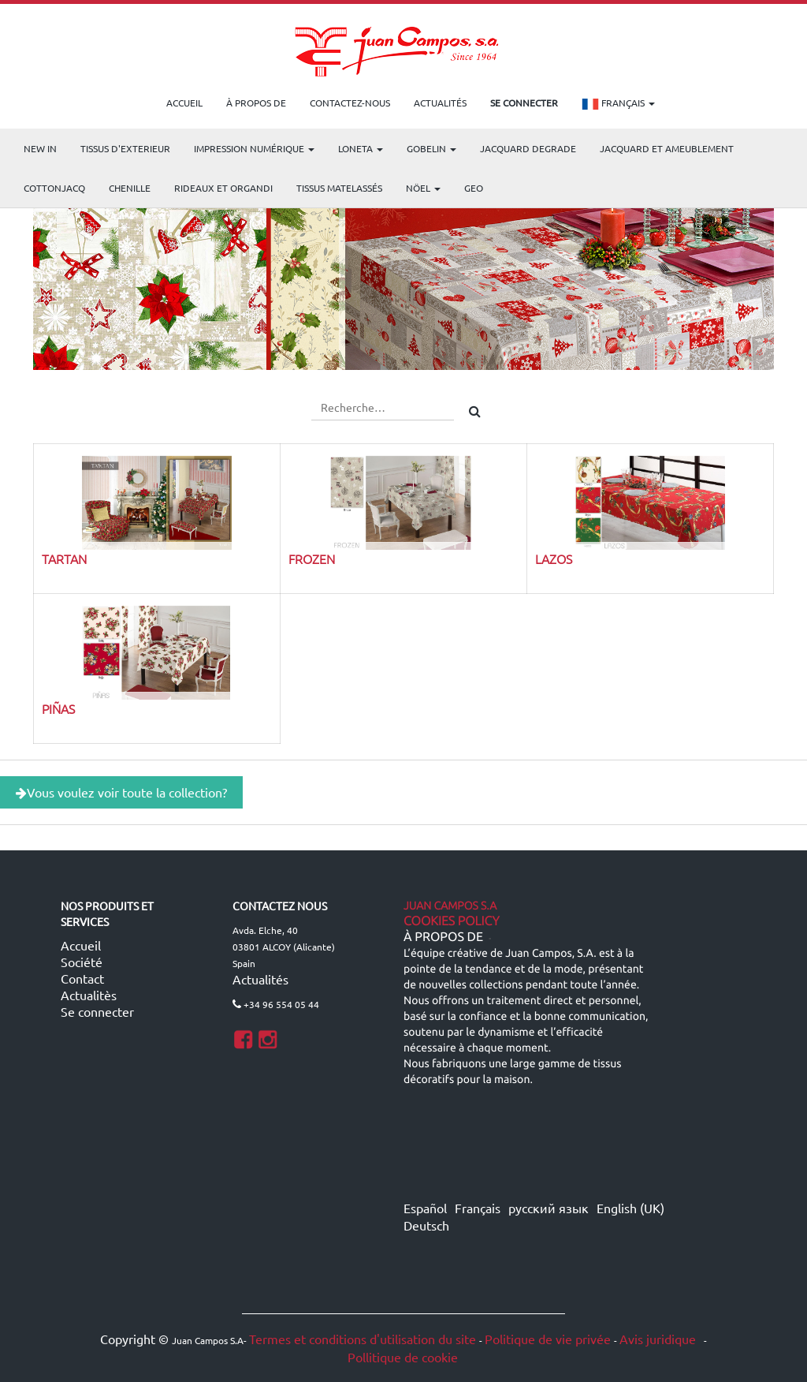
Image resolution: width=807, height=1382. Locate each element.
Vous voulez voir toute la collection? (121, 792)
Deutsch (426, 1225)
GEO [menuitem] (473, 187)
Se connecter (97, 1011)
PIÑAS (58, 708)
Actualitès (89, 995)
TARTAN (64, 558)
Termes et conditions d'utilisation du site (362, 1339)
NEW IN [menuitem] (40, 148)
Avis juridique (659, 1339)
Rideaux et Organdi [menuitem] (223, 187)
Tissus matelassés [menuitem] (339, 187)
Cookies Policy (452, 921)
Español (425, 1208)
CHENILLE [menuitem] (130, 187)
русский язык (548, 1208)
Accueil (81, 945)
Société (81, 961)
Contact (82, 978)
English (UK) (630, 1208)
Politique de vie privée (548, 1339)
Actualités (260, 979)
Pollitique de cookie (403, 1357)
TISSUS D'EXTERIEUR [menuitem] (125, 148)
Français (618, 104)
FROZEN (311, 558)
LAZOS (553, 558)
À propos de (443, 937)
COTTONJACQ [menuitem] (54, 187)
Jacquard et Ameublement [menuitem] (667, 148)
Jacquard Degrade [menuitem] (528, 148)
